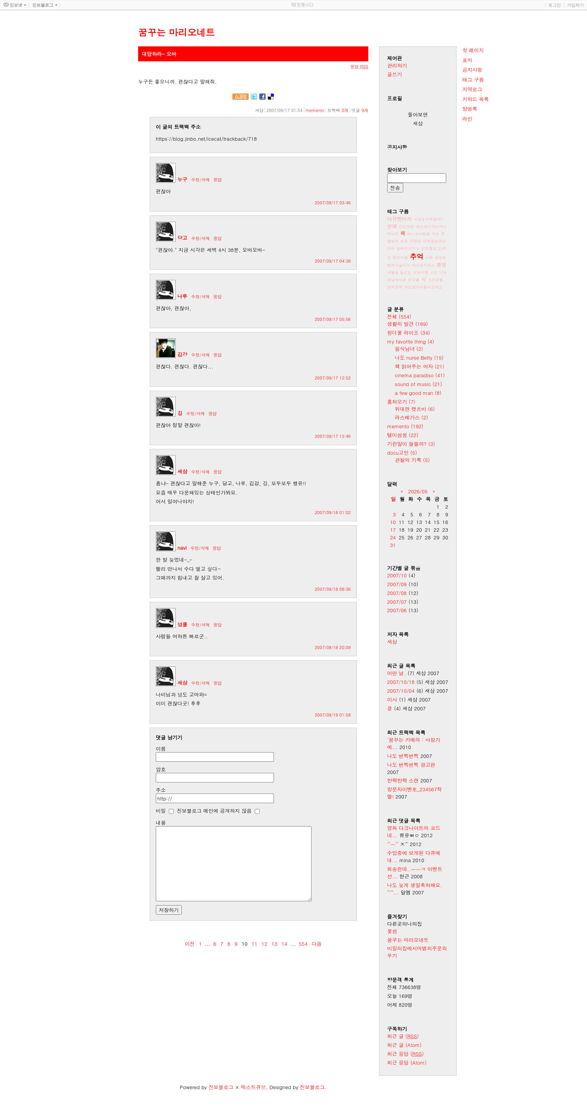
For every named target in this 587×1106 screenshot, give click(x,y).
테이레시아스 (423, 265)
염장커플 (400, 257)
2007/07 (397, 601)
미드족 (393, 234)
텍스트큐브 (253, 1087)
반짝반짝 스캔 (403, 780)
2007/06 (397, 610)
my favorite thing (410, 341)
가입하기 (575, 5)
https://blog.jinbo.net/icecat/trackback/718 (206, 138)
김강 (182, 354)
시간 (435, 234)
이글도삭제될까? (428, 219)
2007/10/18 (400, 681)
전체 (399, 316)
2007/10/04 (400, 690)
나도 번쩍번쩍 (403, 755)
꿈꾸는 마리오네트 (408, 939)
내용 (161, 822)
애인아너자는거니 (431, 226)
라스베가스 (411, 417)
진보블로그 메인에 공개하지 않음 (214, 810)
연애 (392, 226)
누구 (182, 179)
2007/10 (397, 575)
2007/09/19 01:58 (333, 715)
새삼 (182, 471)
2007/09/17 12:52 (333, 378)
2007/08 (397, 593)
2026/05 (418, 491)
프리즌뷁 (435, 280)
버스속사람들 (418, 234)
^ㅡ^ (392, 844)
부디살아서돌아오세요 (423, 287)
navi (181, 547)
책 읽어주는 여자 (419, 366)
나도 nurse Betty (419, 357)
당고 (182, 238)
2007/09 (397, 584)
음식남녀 (409, 348)
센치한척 (394, 287)
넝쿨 (182, 624)
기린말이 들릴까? (411, 443)
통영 (442, 264)
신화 (429, 257)
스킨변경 (406, 226)
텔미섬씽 (402, 435)
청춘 (404, 241)
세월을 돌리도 (399, 272)
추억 (417, 256)
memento (314, 110)
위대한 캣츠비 (415, 408)
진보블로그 (220, 1087)
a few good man (418, 392)
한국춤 (413, 280)
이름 (161, 748)
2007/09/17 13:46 (333, 436)
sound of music (418, 384)
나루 (182, 296)
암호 (161, 769)
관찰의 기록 (412, 459)
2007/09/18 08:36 (333, 589)
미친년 (415, 241)
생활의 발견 (407, 323)
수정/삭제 (200, 179)
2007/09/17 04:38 (333, 261)
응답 (217, 179)
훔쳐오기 (401, 401)
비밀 (161, 810)
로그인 (554, 5)
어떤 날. (396, 673)
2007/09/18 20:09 (333, 647)
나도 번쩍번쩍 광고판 (411, 764)
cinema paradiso (420, 375)
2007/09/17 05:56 (333, 319)
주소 (161, 790)
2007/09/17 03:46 (333, 202)
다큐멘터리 (399, 218)
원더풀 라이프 (408, 332)
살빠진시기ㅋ (407, 248)
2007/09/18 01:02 (333, 512)
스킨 (434, 272)
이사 (392, 699)
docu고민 (402, 452)
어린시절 (421, 272)
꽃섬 (392, 931)
